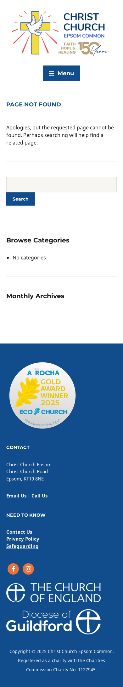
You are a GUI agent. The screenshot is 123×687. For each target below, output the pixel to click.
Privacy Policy (22, 539)
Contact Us (19, 532)
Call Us (39, 495)
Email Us (16, 495)
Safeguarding (22, 546)
